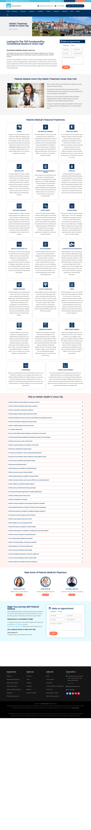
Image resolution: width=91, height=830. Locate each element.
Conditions (41, 11)
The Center (15, 11)
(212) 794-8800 (18, 624)
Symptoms (32, 11)
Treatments (57, 11)
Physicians (23, 11)
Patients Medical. (45, 703)
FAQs (73, 11)
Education (65, 11)
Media (78, 11)
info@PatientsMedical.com (16, 626)
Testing (48, 11)
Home (8, 11)
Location (15, 29)
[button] (25, 95)
